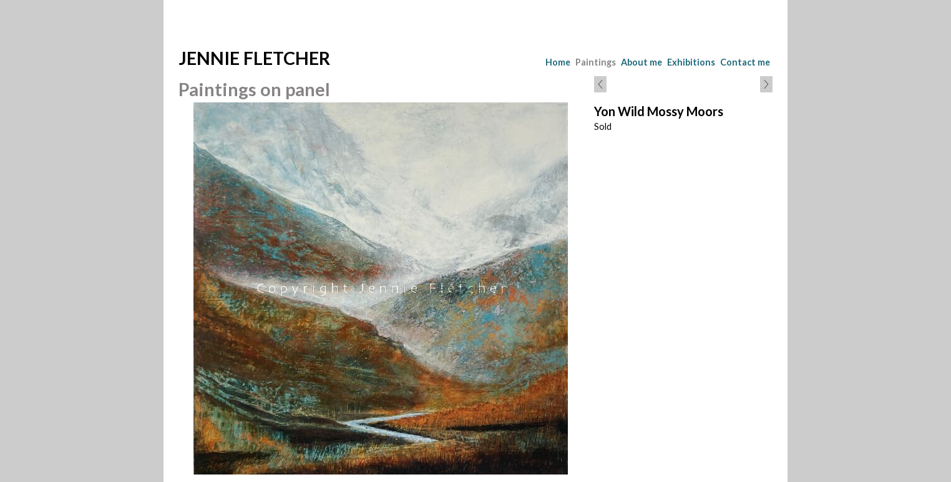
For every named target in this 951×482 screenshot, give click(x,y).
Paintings (595, 62)
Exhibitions (691, 62)
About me (641, 62)
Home (557, 62)
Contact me (745, 62)
